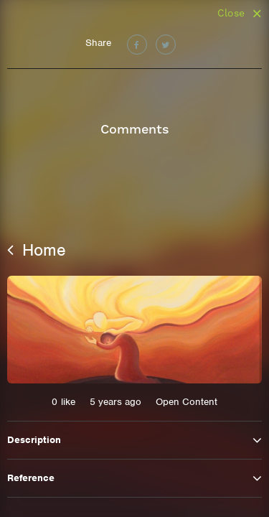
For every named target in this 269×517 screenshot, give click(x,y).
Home (36, 250)
